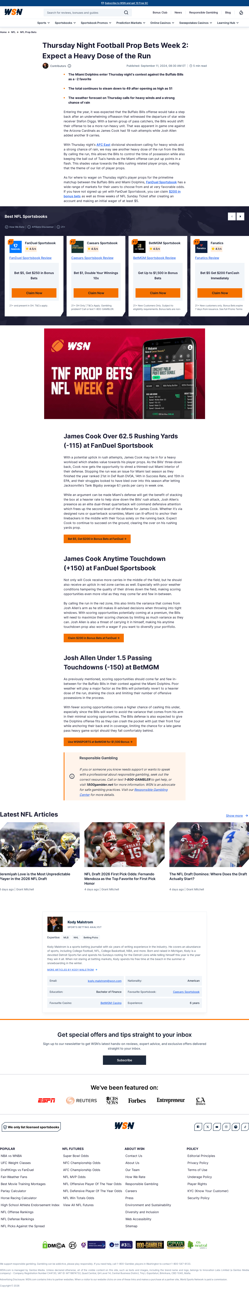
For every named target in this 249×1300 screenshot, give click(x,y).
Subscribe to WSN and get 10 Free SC (126, 3)
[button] (232, 216)
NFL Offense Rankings (17, 1212)
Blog (228, 12)
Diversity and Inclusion (142, 1212)
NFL (13, 32)
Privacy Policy (197, 1163)
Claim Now (34, 293)
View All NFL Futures (78, 1205)
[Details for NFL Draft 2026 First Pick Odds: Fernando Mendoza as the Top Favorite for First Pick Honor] (124, 844)
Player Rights (197, 1184)
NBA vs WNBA (11, 1156)
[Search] (126, 12)
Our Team (132, 1170)
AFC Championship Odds (81, 1170)
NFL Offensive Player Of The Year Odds (92, 1184)
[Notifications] (241, 12)
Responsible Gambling (203, 12)
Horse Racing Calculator (19, 1198)
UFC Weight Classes (16, 1163)
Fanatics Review (207, 258)
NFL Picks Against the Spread (23, 1226)
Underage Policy (199, 1177)
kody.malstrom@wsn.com (104, 980)
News (178, 12)
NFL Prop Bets (28, 32)
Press (129, 1198)
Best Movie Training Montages (23, 1184)
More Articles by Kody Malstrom (72, 969)
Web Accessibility (138, 1219)
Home (3, 32)
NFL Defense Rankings (17, 1219)
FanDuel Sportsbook (161, 182)
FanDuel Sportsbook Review (30, 258)
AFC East (103, 145)
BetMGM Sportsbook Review (154, 258)
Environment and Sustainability (148, 1205)
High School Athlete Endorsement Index (30, 1205)
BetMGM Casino (111, 1003)
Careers (131, 1191)
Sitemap (131, 1226)
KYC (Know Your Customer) (207, 1191)
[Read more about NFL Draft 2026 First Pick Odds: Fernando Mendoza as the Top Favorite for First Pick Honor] (124, 877)
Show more (237, 815)
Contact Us (133, 1156)
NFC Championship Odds (81, 1163)
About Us (132, 1163)
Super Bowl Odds (76, 1156)
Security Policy (198, 1198)
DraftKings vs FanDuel (17, 1170)
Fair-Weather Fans (14, 1177)
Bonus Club (160, 12)
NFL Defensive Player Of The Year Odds (92, 1191)
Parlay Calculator (13, 1191)
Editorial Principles (201, 1156)
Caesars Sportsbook (186, 991)
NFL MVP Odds (74, 1177)
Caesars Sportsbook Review (92, 258)
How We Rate (135, 1177)
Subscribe (124, 1060)
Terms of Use (197, 1170)
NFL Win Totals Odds (78, 1198)
